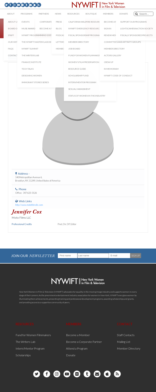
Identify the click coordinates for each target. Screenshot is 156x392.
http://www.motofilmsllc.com (29, 204)
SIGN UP (135, 255)
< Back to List (17, 56)
